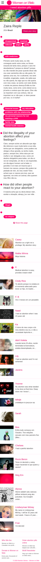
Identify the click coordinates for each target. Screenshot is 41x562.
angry (18, 45)
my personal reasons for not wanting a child (17, 117)
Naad (18, 310)
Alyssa (18, 489)
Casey (18, 239)
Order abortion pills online (29, 541)
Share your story (29, 31)
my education (28, 108)
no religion (9, 217)
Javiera (18, 370)
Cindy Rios (20, 281)
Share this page (20, 223)
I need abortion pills (20, 7)
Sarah (18, 413)
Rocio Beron (21, 459)
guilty (27, 45)
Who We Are (7, 540)
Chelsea (19, 445)
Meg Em (19, 475)
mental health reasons (14, 126)
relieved (8, 45)
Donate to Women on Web (10, 552)
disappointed (10, 41)
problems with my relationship (18, 112)
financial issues (11, 108)
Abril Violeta (21, 340)
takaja (18, 399)
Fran (17, 523)
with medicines (11, 56)
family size (9, 122)
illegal (7, 205)
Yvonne (19, 383)
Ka (16, 324)
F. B (17, 297)
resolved (23, 41)
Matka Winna (21, 253)
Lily (17, 356)
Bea (17, 427)
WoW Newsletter (28, 550)
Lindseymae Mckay (24, 507)
